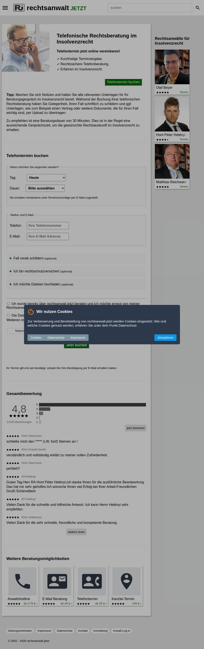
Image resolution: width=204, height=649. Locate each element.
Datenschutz (56, 337)
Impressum (77, 337)
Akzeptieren (165, 337)
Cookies (36, 337)
